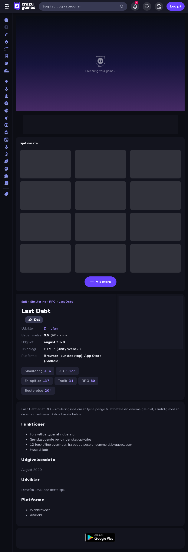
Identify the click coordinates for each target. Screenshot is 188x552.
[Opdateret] (6, 49)
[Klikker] (6, 117)
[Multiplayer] (6, 63)
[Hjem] (6, 19)
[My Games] (147, 6)
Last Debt (66, 302)
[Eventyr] (6, 103)
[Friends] (159, 6)
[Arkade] (6, 88)
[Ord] (6, 139)
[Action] (6, 81)
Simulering (38, 302)
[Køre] (6, 125)
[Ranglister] (6, 70)
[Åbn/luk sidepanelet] (7, 6)
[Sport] (6, 161)
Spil (24, 302)
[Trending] (6, 41)
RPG (52, 302)
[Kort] (6, 132)
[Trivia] (6, 183)
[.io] (6, 110)
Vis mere (100, 281)
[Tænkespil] (6, 176)
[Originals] (6, 56)
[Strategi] (6, 168)
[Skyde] (6, 154)
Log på (175, 6)
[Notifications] (135, 6)
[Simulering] (6, 146)
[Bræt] (6, 96)
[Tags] (6, 194)
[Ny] (6, 34)
